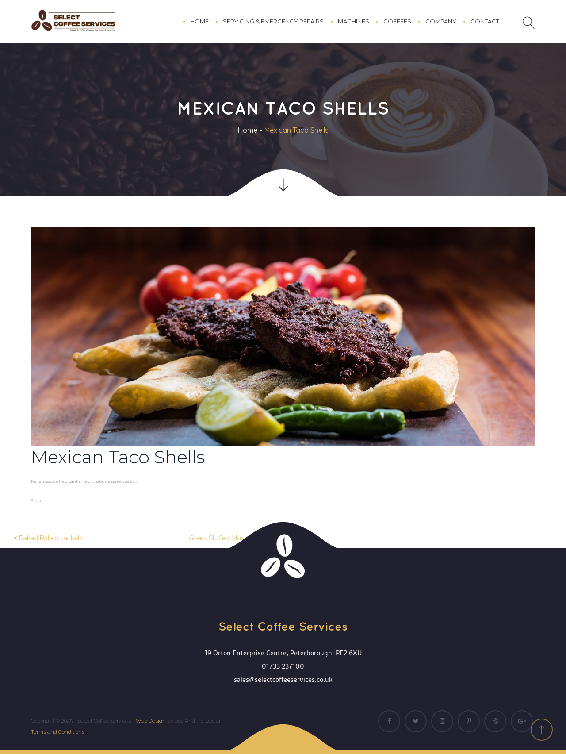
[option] (283, 366)
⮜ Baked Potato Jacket (48, 538)
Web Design (151, 721)
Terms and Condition (57, 732)
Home (247, 130)
